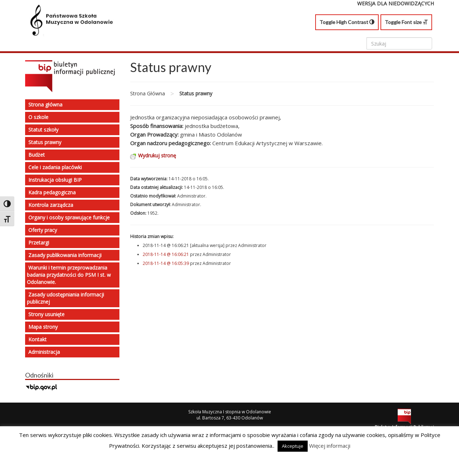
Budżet (36, 154)
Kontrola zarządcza (50, 204)
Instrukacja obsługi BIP (55, 179)
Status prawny (44, 142)
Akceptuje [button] (292, 446)
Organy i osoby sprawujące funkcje (69, 217)
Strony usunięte (46, 314)
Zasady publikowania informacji (64, 255)
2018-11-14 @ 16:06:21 (166, 254)
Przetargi (38, 242)
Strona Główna (147, 93)
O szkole (38, 117)
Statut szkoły (43, 129)
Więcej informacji (329, 445)
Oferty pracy (42, 230)
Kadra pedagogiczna (52, 192)
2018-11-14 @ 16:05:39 (166, 263)
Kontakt (37, 339)
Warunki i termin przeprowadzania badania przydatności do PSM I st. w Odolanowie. (69, 274)
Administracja (44, 351)
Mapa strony (43, 326)
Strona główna (45, 104)
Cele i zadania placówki (55, 167)
